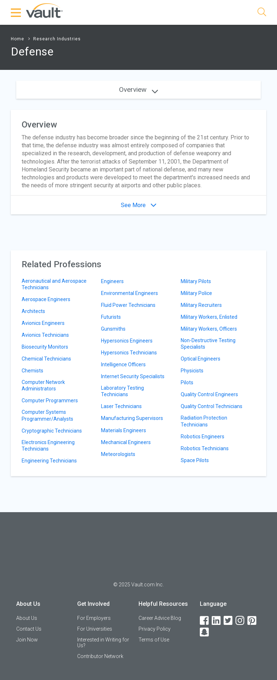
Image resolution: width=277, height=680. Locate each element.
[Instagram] (241, 620)
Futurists (111, 317)
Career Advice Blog (159, 618)
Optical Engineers (200, 359)
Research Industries (57, 38)
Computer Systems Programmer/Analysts (47, 415)
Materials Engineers (123, 430)
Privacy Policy (154, 629)
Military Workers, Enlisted (209, 317)
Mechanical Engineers (126, 442)
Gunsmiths (113, 329)
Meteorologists (118, 454)
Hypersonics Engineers (127, 341)
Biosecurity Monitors (45, 347)
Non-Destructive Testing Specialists (208, 343)
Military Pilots (196, 281)
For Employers (94, 618)
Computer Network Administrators (43, 385)
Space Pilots (195, 460)
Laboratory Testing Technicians (122, 391)
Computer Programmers (50, 400)
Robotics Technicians (205, 448)
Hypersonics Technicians (129, 352)
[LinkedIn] (217, 620)
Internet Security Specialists (132, 376)
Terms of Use (153, 640)
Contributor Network (100, 656)
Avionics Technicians (45, 335)
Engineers (112, 281)
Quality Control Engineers (209, 394)
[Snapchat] (205, 632)
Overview (138, 89)
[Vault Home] (44, 10)
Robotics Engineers (202, 436)
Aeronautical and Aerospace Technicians (54, 284)
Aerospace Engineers (46, 299)
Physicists (192, 370)
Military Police (196, 293)
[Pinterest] (252, 620)
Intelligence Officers (123, 364)
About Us (26, 618)
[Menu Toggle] (16, 12)
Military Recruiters (201, 305)
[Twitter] (229, 620)
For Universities (94, 629)
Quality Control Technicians (211, 406)
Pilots (187, 382)
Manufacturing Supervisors (132, 418)
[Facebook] (205, 620)
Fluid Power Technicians (128, 305)
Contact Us (28, 629)
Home (17, 38)
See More (138, 205)
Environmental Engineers (129, 293)
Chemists (32, 370)
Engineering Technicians (49, 461)
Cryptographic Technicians (52, 431)
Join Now (27, 640)
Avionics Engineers (43, 323)
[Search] (262, 13)
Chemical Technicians (46, 359)
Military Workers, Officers (209, 329)
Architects (33, 311)
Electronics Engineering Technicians (48, 445)
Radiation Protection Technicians (204, 421)
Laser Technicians (121, 406)
